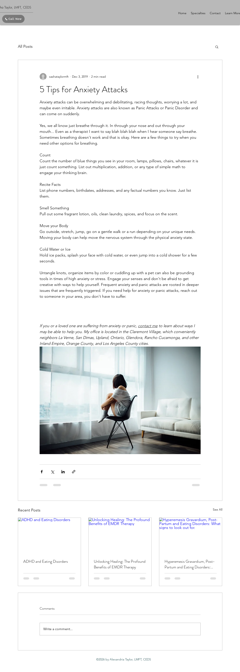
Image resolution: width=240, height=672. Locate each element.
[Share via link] (74, 472)
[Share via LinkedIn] (63, 472)
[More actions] (198, 76)
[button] (198, 13)
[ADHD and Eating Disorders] (49, 535)
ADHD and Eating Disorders (45, 561)
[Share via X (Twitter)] (52, 472)
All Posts (25, 46)
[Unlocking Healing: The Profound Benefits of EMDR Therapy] (120, 535)
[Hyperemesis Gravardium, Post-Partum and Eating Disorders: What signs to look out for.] (190, 535)
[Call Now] (13, 19)
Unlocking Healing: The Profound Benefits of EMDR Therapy (120, 564)
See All (217, 509)
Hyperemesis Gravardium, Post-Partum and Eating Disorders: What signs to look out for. (189, 564)
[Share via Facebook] (42, 472)
